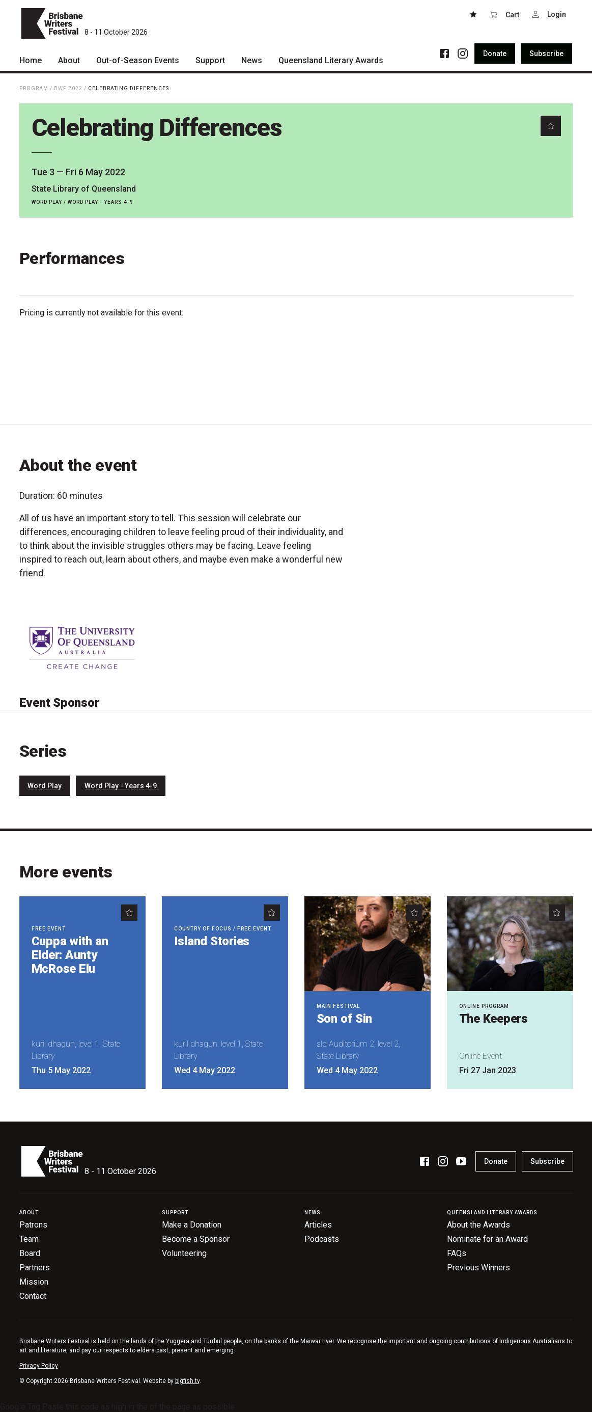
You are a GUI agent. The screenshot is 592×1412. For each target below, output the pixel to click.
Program (33, 88)
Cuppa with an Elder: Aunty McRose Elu (70, 955)
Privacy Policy (38, 1365)
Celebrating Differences (128, 88)
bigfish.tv (187, 1380)
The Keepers (493, 1018)
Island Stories (212, 941)
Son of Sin (345, 1018)
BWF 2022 (68, 88)
